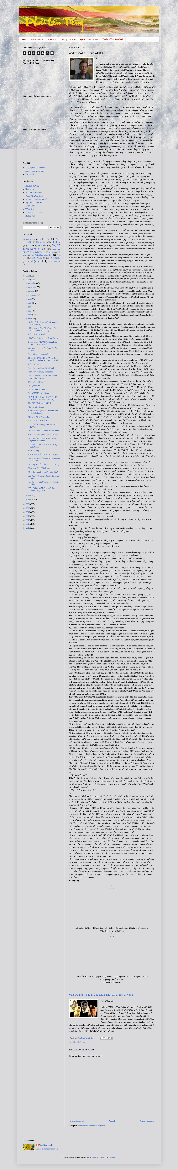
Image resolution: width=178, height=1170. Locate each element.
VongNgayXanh (45, 1145)
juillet (30, 303)
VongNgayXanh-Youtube (35, 168)
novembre (32, 287)
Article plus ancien (147, 1121)
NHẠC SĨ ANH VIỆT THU (38, 417)
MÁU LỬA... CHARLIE (37, 421)
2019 (28, 512)
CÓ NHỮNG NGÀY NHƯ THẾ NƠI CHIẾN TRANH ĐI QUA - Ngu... (42, 398)
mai (30, 311)
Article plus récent (77, 1121)
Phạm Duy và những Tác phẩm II (41, 368)
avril (30, 315)
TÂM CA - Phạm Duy (36, 382)
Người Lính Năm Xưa (89, 40)
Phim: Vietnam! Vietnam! (38, 354)
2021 (28, 504)
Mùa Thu (42, 245)
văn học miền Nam (54, 261)
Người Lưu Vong (32, 186)
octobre (31, 291)
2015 (28, 528)
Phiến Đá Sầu (31, 206)
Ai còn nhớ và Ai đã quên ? (36, 199)
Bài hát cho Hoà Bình (36, 389)
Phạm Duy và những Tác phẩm (40, 372)
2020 (28, 508)
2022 (28, 280)
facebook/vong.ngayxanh (35, 171)
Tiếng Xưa (29, 209)
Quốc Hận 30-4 (36, 40)
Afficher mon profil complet (47, 1149)
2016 (28, 524)
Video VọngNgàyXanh (34, 196)
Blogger (112, 1157)
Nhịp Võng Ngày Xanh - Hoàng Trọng (43, 338)
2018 (28, 516)
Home (23, 39)
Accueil (112, 1121)
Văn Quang (81, 1042)
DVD (30, 245)
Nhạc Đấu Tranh (37, 252)
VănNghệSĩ (55, 258)
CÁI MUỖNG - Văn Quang (39, 393)
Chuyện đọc (41, 242)
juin (30, 307)
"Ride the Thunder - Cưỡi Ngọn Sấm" (43, 472)
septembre (32, 295)
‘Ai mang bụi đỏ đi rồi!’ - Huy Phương (43, 464)
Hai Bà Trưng (33, 451)
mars (30, 319)
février (31, 495)
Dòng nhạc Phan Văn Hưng (39, 468)
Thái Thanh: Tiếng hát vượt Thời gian (43, 454)
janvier (31, 499)
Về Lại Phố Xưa (34, 386)
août (30, 299)
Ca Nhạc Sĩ (51, 40)
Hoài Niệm (29, 189)
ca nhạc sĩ (33, 261)
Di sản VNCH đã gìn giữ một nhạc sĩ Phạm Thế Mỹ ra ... (42, 323)
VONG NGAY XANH (34, 212)
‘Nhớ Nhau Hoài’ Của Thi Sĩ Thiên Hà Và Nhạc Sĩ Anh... (43, 377)
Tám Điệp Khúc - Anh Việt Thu (40, 403)
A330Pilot (95, 1157)
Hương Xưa (30, 216)
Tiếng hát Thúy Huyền (37, 334)
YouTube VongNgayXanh (112, 39)
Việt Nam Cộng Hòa (43, 255)
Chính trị (56, 242)
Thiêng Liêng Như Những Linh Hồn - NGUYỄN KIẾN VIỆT (43, 343)
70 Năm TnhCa (29, 239)
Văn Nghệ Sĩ (38, 257)
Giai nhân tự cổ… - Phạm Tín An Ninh (43, 431)
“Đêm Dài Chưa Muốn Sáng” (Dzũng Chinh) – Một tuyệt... (42, 489)
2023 (28, 276)
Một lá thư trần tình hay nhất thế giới (43, 434)
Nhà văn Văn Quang (36, 407)
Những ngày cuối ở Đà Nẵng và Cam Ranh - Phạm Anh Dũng (43, 329)
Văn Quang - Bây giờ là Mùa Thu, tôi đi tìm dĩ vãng (101, 994)
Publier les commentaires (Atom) (93, 1126)
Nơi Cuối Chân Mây (33, 193)
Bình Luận (44, 239)
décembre (32, 283)
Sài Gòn (52, 252)
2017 (28, 520)
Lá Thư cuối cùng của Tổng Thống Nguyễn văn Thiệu (42, 439)
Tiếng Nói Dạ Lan (35, 364)
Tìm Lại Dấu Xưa (68, 40)
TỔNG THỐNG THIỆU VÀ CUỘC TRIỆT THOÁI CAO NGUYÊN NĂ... (44, 359)
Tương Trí (29, 174)
